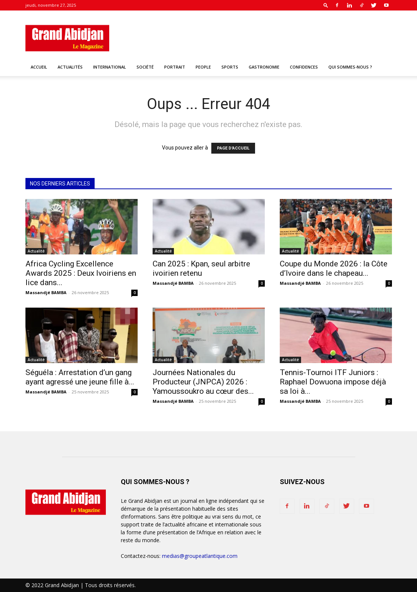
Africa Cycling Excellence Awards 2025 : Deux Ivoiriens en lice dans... (80, 273)
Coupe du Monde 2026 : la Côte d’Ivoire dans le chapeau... (333, 268)
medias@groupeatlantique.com (199, 555)
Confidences (304, 67)
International (109, 67)
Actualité (36, 251)
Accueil (39, 67)
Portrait (174, 67)
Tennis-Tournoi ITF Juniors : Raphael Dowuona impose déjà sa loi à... (333, 382)
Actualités (70, 67)
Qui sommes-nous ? (350, 67)
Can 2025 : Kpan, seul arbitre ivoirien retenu (201, 268)
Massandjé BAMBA (46, 292)
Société (145, 67)
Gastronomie (264, 67)
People (203, 67)
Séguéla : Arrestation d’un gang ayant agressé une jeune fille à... (79, 377)
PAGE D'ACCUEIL (233, 148)
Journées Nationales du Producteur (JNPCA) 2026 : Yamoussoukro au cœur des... (203, 382)
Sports (229, 67)
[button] (325, 5)
